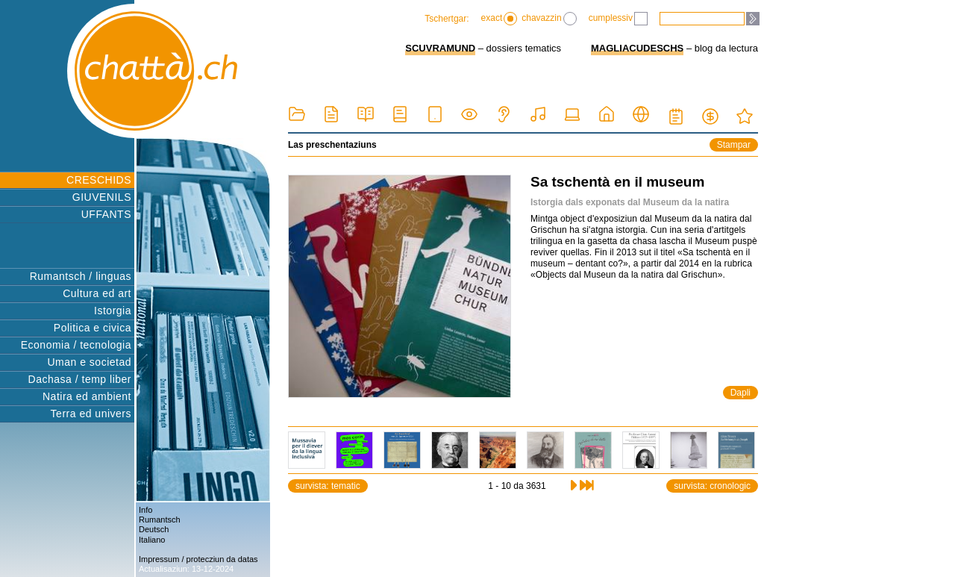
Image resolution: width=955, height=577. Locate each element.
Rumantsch (160, 519)
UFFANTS (106, 214)
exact (499, 18)
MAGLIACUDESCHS (637, 48)
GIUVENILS (101, 197)
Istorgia (112, 310)
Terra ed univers (91, 414)
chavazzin (549, 18)
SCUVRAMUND (440, 48)
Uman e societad (89, 362)
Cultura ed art (97, 293)
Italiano (152, 539)
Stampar (734, 145)
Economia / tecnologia (76, 345)
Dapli (740, 392)
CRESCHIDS (98, 180)
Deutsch (154, 529)
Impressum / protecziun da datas (198, 559)
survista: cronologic (712, 486)
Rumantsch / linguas (80, 276)
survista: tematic (327, 486)
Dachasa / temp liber (79, 379)
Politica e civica (92, 328)
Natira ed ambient (87, 396)
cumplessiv (618, 18)
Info (145, 509)
